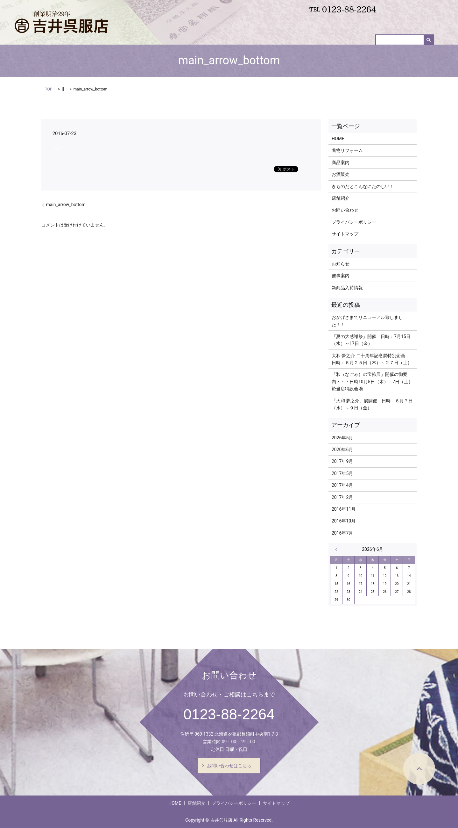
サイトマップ (345, 233)
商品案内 (283, 35)
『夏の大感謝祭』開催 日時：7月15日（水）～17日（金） (371, 340)
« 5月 (338, 549)
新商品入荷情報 (318, 35)
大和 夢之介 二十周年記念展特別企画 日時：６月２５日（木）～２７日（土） (372, 359)
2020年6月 (342, 449)
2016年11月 (344, 509)
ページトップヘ (419, 769)
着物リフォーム (247, 35)
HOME (215, 35)
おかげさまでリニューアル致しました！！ (367, 321)
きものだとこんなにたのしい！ (363, 186)
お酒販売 (353, 35)
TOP (49, 89)
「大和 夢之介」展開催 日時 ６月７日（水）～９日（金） (372, 404)
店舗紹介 (340, 198)
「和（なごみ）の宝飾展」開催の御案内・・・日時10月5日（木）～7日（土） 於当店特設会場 (373, 381)
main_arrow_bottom (66, 204)
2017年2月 (342, 497)
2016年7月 (342, 533)
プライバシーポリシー (354, 222)
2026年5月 (342, 437)
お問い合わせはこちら (229, 765)
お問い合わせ (414, 35)
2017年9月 (342, 461)
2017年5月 (342, 473)
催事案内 (382, 35)
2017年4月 (342, 485)
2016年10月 (344, 520)
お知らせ (340, 263)
